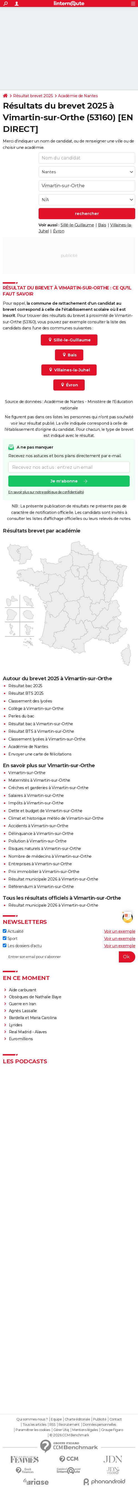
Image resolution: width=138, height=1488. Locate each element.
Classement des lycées (30, 701)
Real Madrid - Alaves (28, 1031)
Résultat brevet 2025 (33, 95)
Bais (102, 224)
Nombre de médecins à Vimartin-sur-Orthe (50, 856)
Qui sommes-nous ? (32, 1419)
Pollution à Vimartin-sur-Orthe (37, 841)
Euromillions (21, 1038)
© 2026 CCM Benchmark (69, 1435)
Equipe (56, 1419)
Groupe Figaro (112, 1430)
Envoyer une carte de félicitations (39, 754)
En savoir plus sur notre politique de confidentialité (46, 492)
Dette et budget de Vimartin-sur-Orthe (45, 810)
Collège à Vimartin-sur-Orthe (35, 708)
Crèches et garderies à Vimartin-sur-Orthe (48, 787)
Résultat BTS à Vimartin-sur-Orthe (41, 731)
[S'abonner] (69, 956)
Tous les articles (34, 1425)
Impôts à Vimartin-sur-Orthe (36, 803)
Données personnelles (99, 1425)
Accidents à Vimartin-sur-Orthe (38, 825)
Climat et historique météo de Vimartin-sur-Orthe (55, 818)
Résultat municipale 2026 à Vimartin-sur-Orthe (53, 879)
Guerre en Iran (22, 1003)
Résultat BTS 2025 (26, 693)
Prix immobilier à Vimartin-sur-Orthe (43, 871)
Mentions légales (85, 1430)
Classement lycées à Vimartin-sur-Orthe (46, 739)
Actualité (13, 931)
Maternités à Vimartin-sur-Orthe (39, 780)
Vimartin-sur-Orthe (26, 772)
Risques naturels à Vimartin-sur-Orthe (44, 848)
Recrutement (69, 1425)
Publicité (99, 1419)
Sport (10, 938)
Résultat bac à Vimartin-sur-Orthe (40, 723)
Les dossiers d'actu (22, 945)
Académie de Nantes (78, 95)
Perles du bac (21, 716)
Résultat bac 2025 (25, 685)
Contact (115, 1419)
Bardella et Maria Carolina (33, 1017)
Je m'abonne (64, 481)
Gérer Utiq (61, 1430)
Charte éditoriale (77, 1419)
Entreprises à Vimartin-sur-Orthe (40, 863)
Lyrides (15, 1024)
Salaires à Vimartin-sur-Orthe (36, 795)
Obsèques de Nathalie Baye (35, 996)
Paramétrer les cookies (33, 1430)
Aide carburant (22, 989)
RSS (52, 1425)
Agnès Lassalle (23, 1010)
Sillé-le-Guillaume (77, 224)
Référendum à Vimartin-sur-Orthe (41, 886)
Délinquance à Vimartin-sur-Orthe (40, 833)
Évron (58, 231)
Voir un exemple (120, 931)
